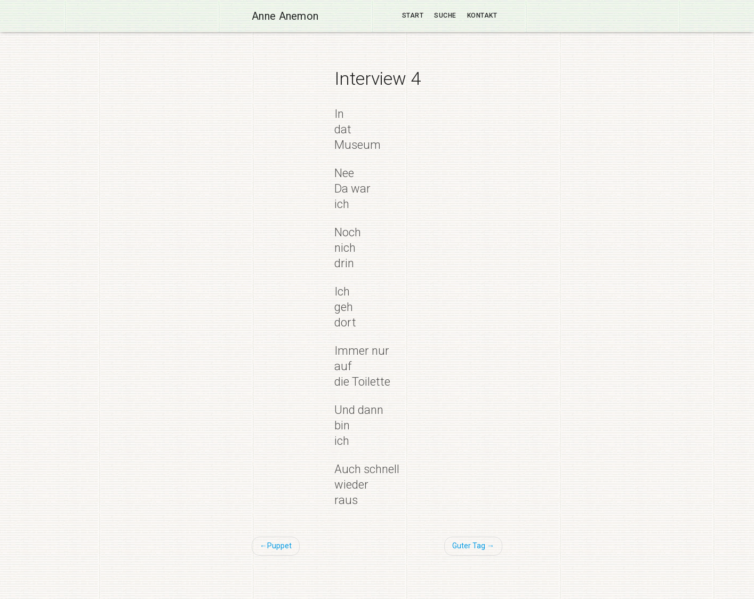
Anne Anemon (285, 16)
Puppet (279, 545)
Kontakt (482, 15)
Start (413, 15)
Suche (445, 15)
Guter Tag (468, 545)
